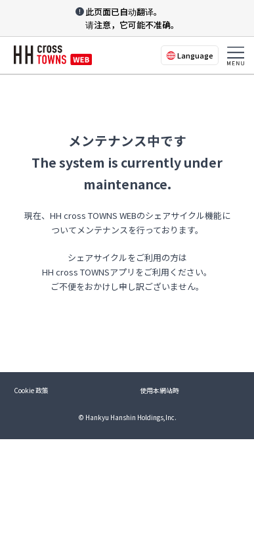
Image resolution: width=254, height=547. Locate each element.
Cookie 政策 (31, 390)
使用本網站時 (159, 390)
